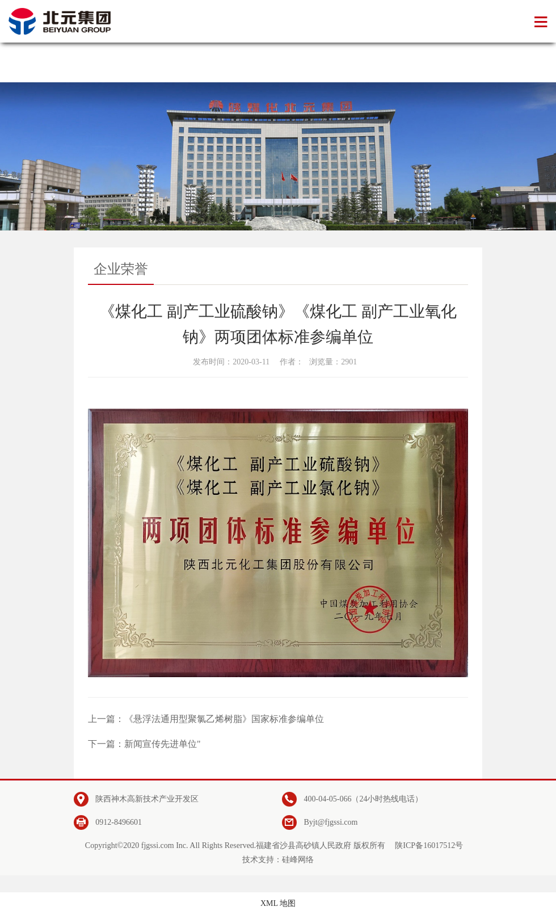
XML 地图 (278, 903)
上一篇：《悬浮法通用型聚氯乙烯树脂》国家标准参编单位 (206, 719)
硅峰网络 (298, 859)
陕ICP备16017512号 (429, 845)
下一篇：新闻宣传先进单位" (144, 744)
